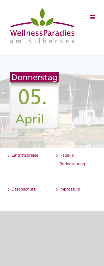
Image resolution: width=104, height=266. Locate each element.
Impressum (69, 189)
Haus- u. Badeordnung (72, 159)
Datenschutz (23, 189)
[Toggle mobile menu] (93, 17)
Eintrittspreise (24, 155)
